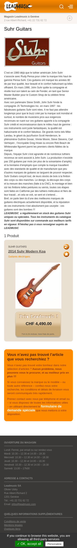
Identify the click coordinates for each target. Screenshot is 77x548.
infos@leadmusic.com (24, 504)
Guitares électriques (19, 256)
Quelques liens (12, 528)
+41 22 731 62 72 (37, 20)
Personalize (54, 544)
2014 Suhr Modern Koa (27, 251)
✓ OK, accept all (29, 544)
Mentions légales (13, 525)
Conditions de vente (15, 521)
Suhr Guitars (17, 246)
